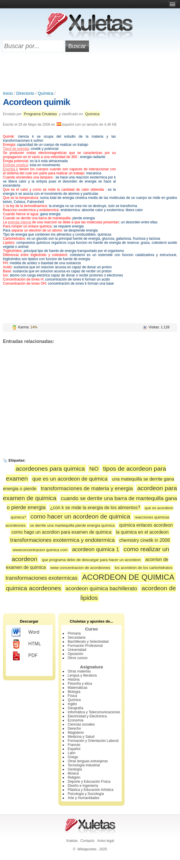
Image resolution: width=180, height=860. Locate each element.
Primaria (74, 633)
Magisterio (76, 733)
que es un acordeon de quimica (70, 479)
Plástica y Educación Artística (90, 790)
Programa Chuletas (40, 114)
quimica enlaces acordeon (146, 525)
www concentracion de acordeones (80, 567)
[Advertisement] (90, 72)
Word (25, 632)
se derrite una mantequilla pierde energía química (72, 525)
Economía (75, 720)
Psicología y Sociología (86, 794)
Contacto (88, 841)
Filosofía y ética (80, 684)
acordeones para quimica (50, 468)
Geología (75, 769)
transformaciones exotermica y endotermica (62, 540)
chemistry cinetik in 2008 (144, 540)
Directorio (25, 93)
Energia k (10, 169)
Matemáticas (78, 688)
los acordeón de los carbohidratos (143, 567)
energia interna (19, 222)
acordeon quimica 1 (95, 549)
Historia (74, 679)
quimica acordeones (33, 588)
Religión (74, 777)
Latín (72, 753)
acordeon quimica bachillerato (101, 588)
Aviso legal (105, 841)
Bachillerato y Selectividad (88, 642)
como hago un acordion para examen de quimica (61, 532)
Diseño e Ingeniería (83, 786)
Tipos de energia (16, 149)
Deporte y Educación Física (89, 782)
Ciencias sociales (81, 724)
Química (45, 93)
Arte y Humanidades (83, 798)
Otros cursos (78, 658)
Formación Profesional (85, 646)
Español (74, 749)
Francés (74, 745)
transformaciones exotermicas (41, 578)
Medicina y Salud (81, 737)
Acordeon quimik (36, 102)
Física (72, 696)
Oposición (75, 654)
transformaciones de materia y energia (87, 488)
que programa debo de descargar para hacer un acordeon (91, 560)
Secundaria (76, 637)
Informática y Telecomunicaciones (94, 712)
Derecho (74, 728)
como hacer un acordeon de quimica (80, 516)
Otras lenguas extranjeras (88, 761)
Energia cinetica (15, 165)
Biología (74, 692)
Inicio (8, 93)
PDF (25, 656)
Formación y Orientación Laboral (93, 741)
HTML (26, 644)
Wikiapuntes (86, 849)
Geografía (75, 708)
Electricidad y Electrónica (87, 716)
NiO (94, 469)
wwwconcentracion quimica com (40, 550)
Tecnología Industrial (84, 765)
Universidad (77, 650)
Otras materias (79, 671)
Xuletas (72, 841)
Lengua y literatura (82, 675)
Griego (73, 757)
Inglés (72, 704)
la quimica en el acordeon (142, 532)
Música (73, 773)
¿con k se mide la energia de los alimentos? (95, 507)
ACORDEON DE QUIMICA (128, 577)
